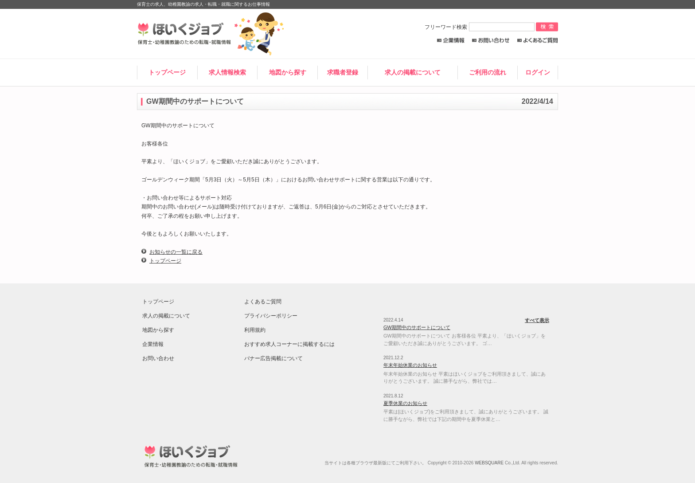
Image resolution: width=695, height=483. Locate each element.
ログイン (537, 72)
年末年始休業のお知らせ (410, 365)
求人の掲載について (413, 72)
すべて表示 (537, 320)
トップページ (167, 72)
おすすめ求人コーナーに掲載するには (289, 344)
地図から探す (287, 72)
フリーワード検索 (480, 27)
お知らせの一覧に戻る (176, 252)
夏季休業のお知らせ (405, 403)
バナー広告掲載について (273, 358)
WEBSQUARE (489, 462)
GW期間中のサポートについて (416, 327)
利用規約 (255, 330)
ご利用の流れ (487, 72)
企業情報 (451, 40)
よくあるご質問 (537, 40)
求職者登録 (342, 72)
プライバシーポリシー (270, 316)
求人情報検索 (227, 72)
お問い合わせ (491, 40)
